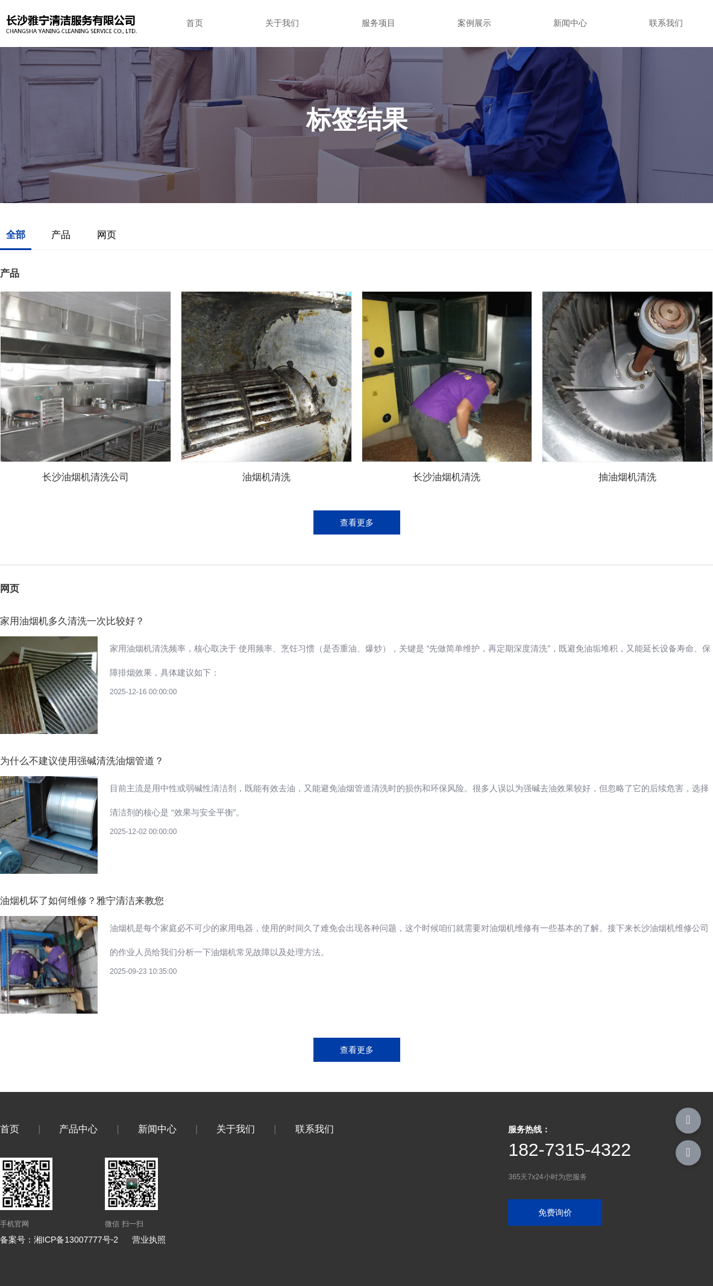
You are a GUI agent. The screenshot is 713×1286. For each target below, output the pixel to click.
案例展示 (474, 23)
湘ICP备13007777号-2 (76, 1239)
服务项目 (378, 23)
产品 (61, 235)
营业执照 (149, 1239)
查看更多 (357, 522)
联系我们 (666, 23)
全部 (15, 235)
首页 (194, 23)
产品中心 (78, 1129)
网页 (106, 235)
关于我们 (282, 23)
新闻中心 (570, 23)
